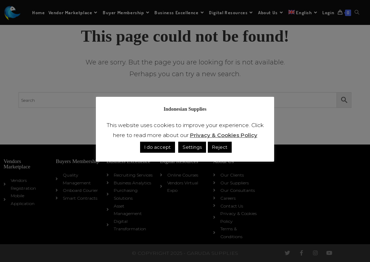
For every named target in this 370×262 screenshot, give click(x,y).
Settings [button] (192, 147)
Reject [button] (219, 147)
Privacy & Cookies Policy (223, 135)
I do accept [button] (157, 147)
